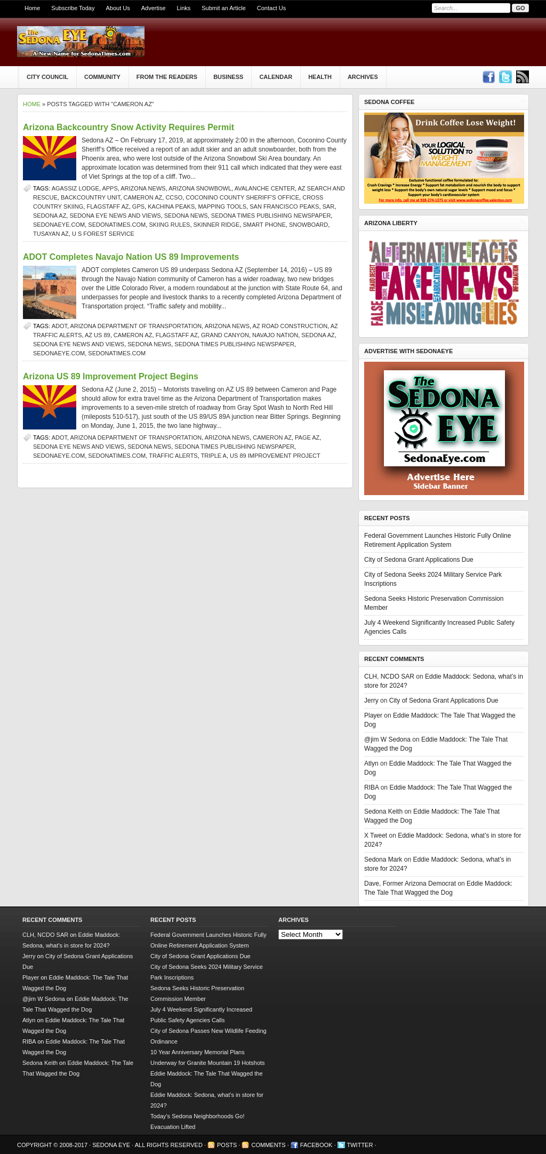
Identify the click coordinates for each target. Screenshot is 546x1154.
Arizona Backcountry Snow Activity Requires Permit (128, 127)
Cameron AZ (143, 197)
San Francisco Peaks (284, 206)
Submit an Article (224, 8)
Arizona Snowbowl (199, 188)
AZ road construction (290, 326)
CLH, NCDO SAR (389, 676)
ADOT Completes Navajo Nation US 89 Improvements (131, 256)
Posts (227, 1145)
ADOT (59, 326)
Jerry (371, 700)
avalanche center (265, 188)
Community (102, 77)
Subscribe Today (72, 8)
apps (109, 188)
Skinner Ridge (217, 224)
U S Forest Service (103, 233)
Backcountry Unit (90, 197)
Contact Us (271, 8)
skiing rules (169, 224)
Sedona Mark (383, 859)
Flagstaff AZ (107, 206)
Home (32, 8)
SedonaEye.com (59, 224)
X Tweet (375, 835)
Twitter (360, 1145)
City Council (47, 77)
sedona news (186, 215)
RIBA (371, 787)
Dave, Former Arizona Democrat (410, 883)
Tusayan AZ (51, 233)
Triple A (214, 455)
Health (320, 77)
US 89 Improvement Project (275, 455)
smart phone (264, 224)
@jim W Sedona (387, 739)
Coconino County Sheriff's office (242, 197)
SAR (329, 206)
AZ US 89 (97, 335)
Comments (268, 1145)
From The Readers (166, 77)
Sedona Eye (112, 1145)
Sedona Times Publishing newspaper (271, 215)
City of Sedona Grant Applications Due (418, 559)
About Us (118, 8)
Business (228, 77)
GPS (138, 206)
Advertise (153, 8)
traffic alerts (173, 455)
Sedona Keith (383, 811)
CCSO (173, 197)
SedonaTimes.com (117, 224)
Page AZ (307, 437)
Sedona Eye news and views (114, 215)
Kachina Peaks (171, 206)
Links (184, 8)
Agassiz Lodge (75, 188)
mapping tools (222, 206)
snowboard (308, 224)
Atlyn (371, 763)
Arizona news (143, 188)
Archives (363, 77)
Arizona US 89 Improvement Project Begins (110, 376)
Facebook (316, 1145)
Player (373, 715)
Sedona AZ (49, 215)
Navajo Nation (275, 335)
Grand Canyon (225, 335)
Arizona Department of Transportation (136, 326)
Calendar (275, 77)
